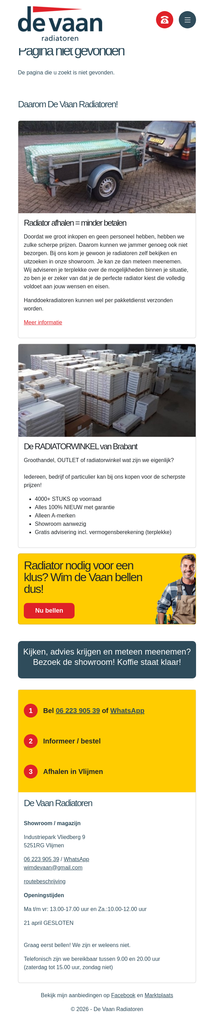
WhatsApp (127, 710)
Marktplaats (159, 995)
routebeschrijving (45, 881)
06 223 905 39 (78, 710)
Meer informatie (43, 322)
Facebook (123, 995)
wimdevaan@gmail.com (53, 868)
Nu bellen (49, 610)
